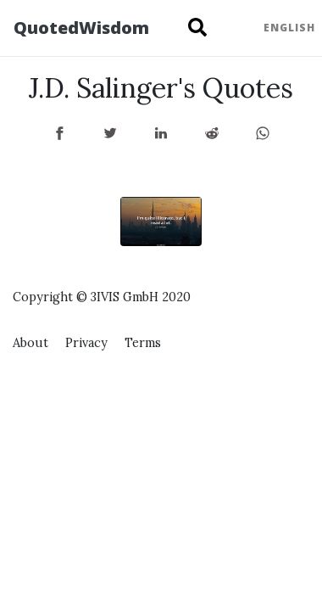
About (30, 342)
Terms (143, 342)
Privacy (86, 342)
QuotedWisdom (81, 27)
